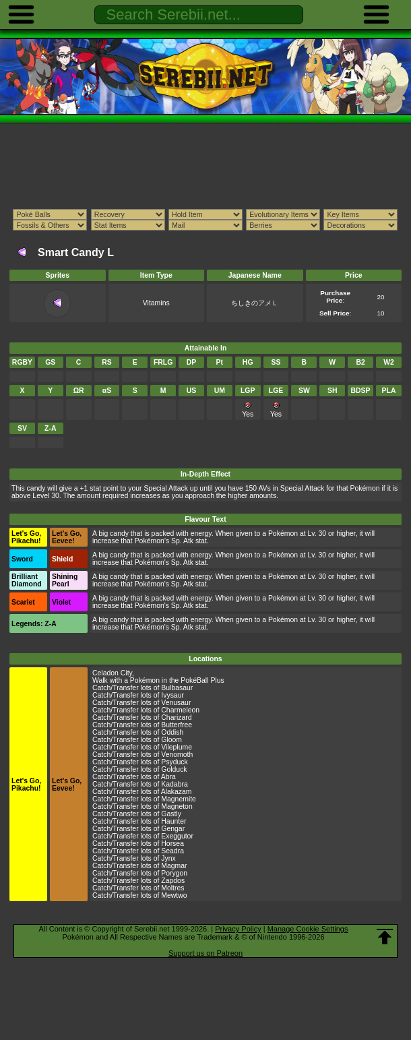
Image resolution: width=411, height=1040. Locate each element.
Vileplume (176, 747)
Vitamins (156, 303)
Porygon (174, 873)
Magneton (176, 806)
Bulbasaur (177, 688)
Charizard (176, 717)
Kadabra (174, 784)
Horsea (172, 843)
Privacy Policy (238, 929)
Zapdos (173, 880)
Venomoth (177, 754)
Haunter (173, 821)
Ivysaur (172, 695)
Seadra (172, 851)
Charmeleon (180, 710)
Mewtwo (174, 895)
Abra (168, 777)
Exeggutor (177, 836)
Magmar (174, 865)
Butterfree (176, 725)
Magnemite (178, 799)
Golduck (174, 769)
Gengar (173, 828)
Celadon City (112, 673)
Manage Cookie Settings (307, 929)
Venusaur (176, 702)
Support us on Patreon (205, 953)
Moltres (172, 888)
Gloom (171, 739)
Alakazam (176, 791)
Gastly (171, 814)
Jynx (168, 858)
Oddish (172, 732)
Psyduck (174, 762)
